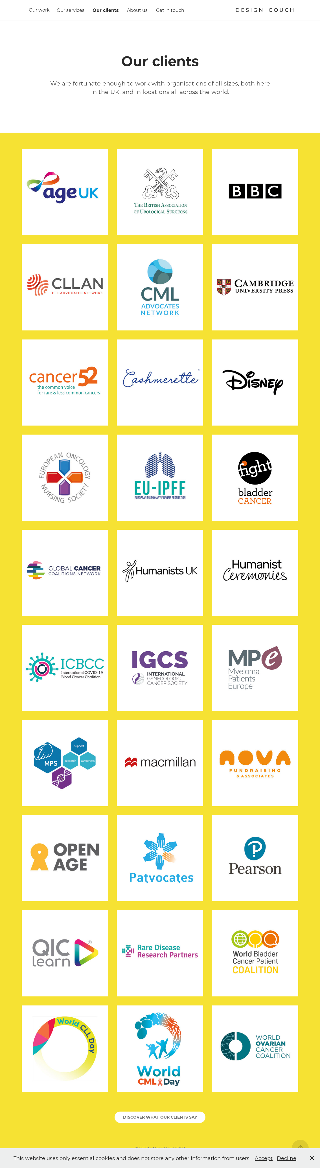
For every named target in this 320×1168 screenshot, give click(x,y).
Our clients (106, 10)
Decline (286, 1158)
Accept (264, 1158)
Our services (70, 10)
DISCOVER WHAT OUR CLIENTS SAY (160, 1117)
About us (137, 10)
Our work (39, 10)
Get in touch (170, 10)
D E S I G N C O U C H (264, 9)
